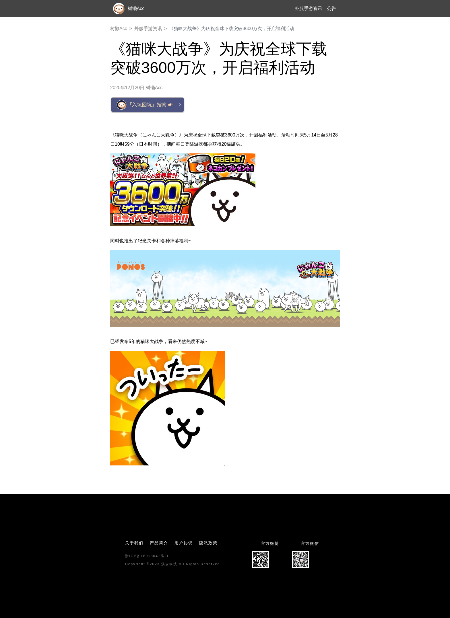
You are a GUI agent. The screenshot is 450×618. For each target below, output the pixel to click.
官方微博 (270, 543)
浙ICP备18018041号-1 (147, 556)
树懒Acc (118, 28)
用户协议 (183, 543)
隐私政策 (208, 543)
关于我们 (134, 543)
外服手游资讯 (308, 8)
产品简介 (159, 543)
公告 (331, 8)
